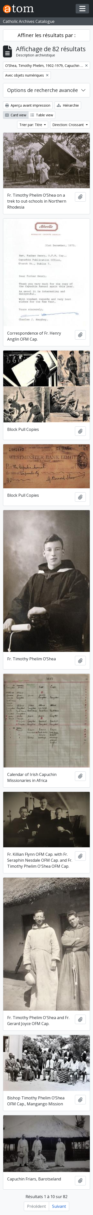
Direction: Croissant (68, 124)
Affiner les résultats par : (47, 35)
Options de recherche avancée (42, 90)
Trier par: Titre (31, 124)
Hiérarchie (68, 105)
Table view (42, 115)
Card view (15, 115)
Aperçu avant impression (27, 105)
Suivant (59, 1206)
